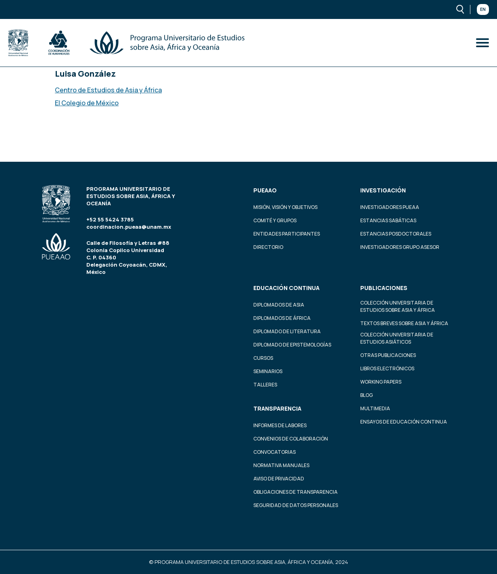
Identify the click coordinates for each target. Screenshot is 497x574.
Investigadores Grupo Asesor (399, 247)
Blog (366, 395)
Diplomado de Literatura (287, 331)
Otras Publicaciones (388, 355)
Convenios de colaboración (290, 438)
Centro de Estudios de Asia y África (108, 90)
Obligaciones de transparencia (295, 491)
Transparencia (277, 408)
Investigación (383, 190)
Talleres (265, 384)
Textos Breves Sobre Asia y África (404, 323)
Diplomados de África (282, 318)
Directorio (268, 247)
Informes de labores (280, 425)
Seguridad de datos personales (295, 505)
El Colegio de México (87, 103)
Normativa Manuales (281, 465)
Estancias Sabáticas (388, 220)
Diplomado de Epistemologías (292, 344)
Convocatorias (274, 452)
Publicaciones (383, 288)
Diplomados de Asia (278, 304)
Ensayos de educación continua (403, 421)
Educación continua (286, 288)
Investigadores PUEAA (389, 207)
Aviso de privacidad (278, 478)
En (483, 9)
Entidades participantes (286, 233)
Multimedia (375, 408)
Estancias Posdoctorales (395, 233)
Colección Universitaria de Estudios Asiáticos (396, 338)
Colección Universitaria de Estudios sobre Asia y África (397, 306)
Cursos (263, 358)
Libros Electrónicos (387, 368)
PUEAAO (265, 190)
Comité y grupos (275, 220)
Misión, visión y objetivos (285, 207)
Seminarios (267, 371)
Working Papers (380, 381)
